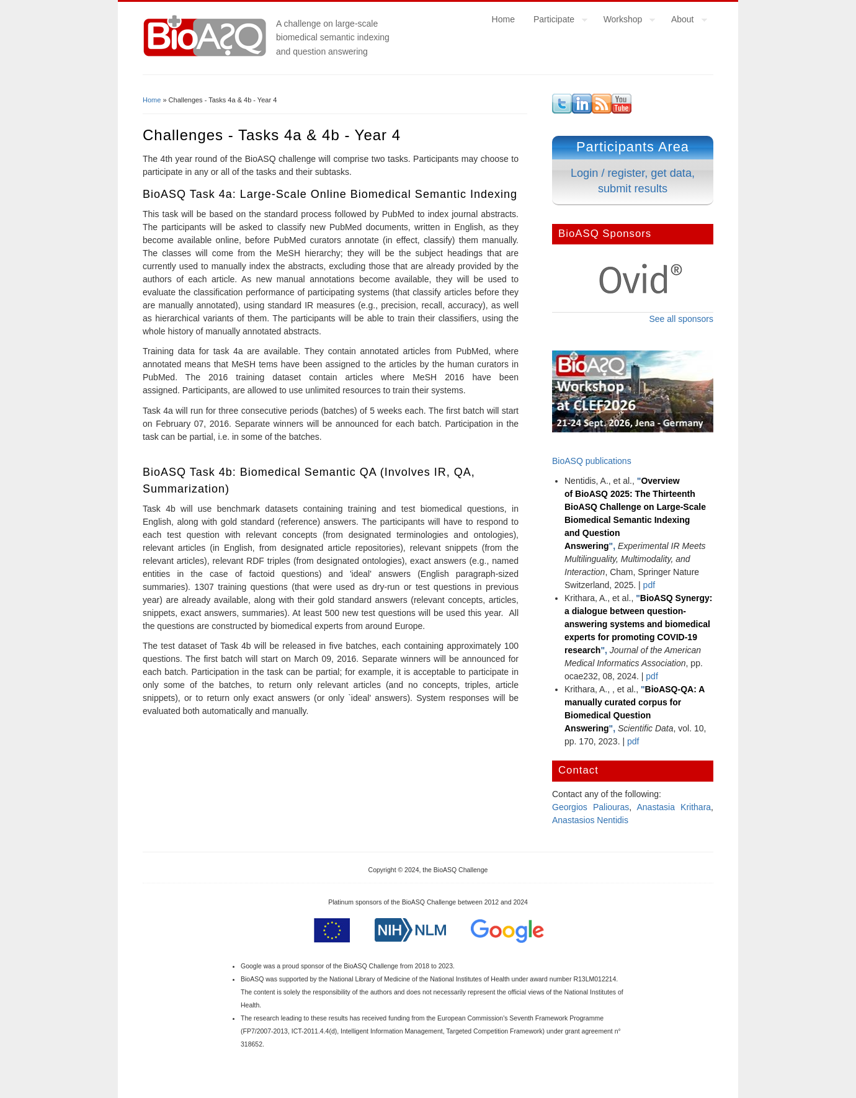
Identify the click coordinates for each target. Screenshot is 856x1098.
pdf (649, 585)
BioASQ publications (591, 461)
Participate (555, 21)
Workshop (625, 21)
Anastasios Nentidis (590, 820)
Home (503, 19)
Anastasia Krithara (674, 807)
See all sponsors (681, 319)
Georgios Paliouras (590, 807)
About (684, 21)
